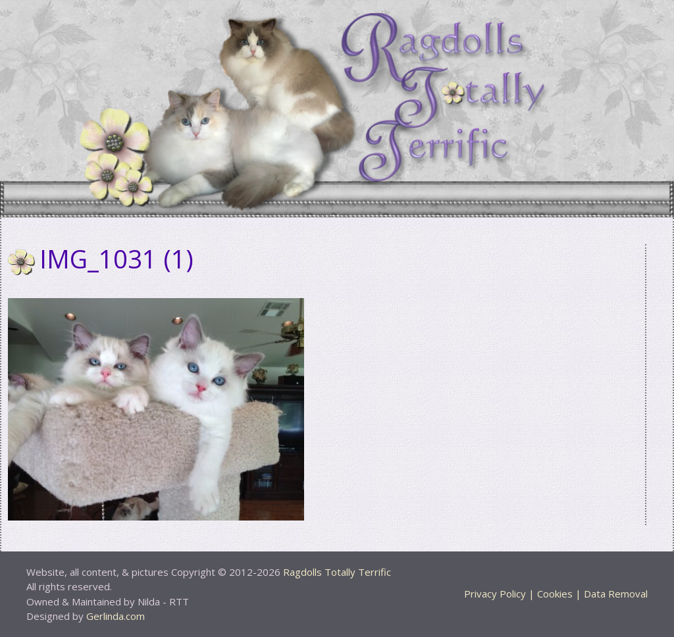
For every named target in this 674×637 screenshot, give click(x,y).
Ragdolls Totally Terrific (337, 571)
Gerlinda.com (115, 616)
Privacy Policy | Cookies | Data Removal (556, 593)
